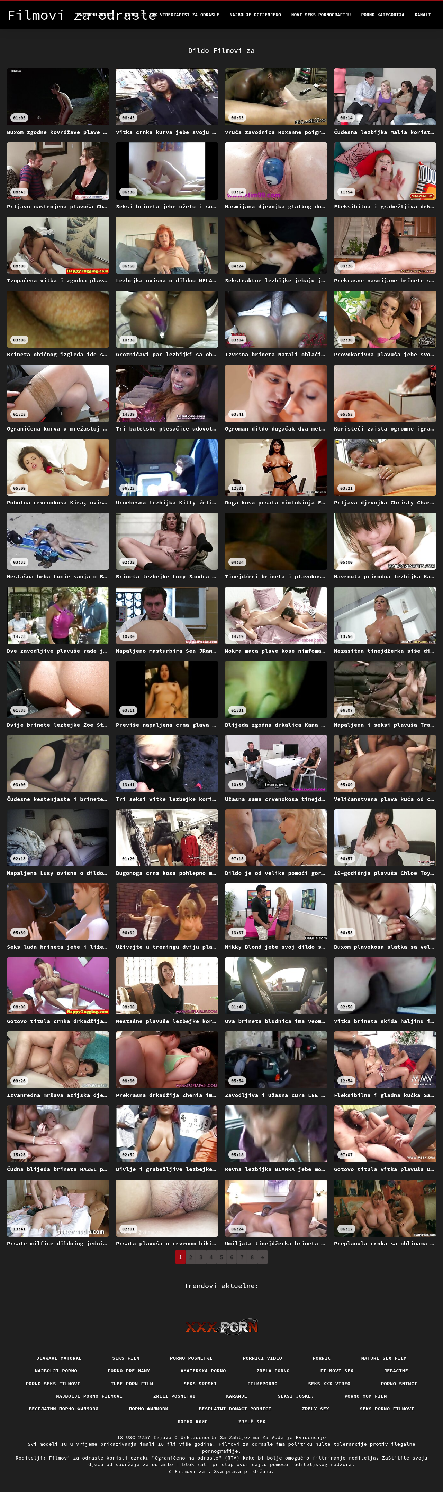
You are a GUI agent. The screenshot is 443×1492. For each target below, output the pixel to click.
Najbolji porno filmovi (89, 1396)
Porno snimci (399, 1383)
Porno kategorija (382, 15)
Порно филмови (149, 1409)
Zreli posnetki (174, 1396)
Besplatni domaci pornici (235, 1409)
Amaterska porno (203, 1371)
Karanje (236, 1396)
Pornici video (262, 1358)
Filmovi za (191, 1471)
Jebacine (396, 1371)
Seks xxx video (329, 1383)
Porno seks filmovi (53, 1383)
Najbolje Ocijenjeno (255, 15)
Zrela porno (273, 1371)
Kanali (423, 15)
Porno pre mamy (129, 1371)
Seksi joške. (296, 1396)
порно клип (193, 1421)
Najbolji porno (56, 1371)
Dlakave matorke (59, 1358)
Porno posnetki (191, 1358)
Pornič (322, 1358)
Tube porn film (132, 1383)
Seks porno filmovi (387, 1409)
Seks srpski (200, 1383)
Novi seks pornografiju (321, 15)
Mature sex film (384, 1358)
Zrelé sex (251, 1421)
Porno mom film (365, 1396)
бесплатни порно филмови (63, 1409)
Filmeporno (262, 1383)
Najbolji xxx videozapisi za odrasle (172, 15)
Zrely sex (315, 1409)
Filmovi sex (336, 1371)
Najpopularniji (95, 15)
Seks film (125, 1358)
